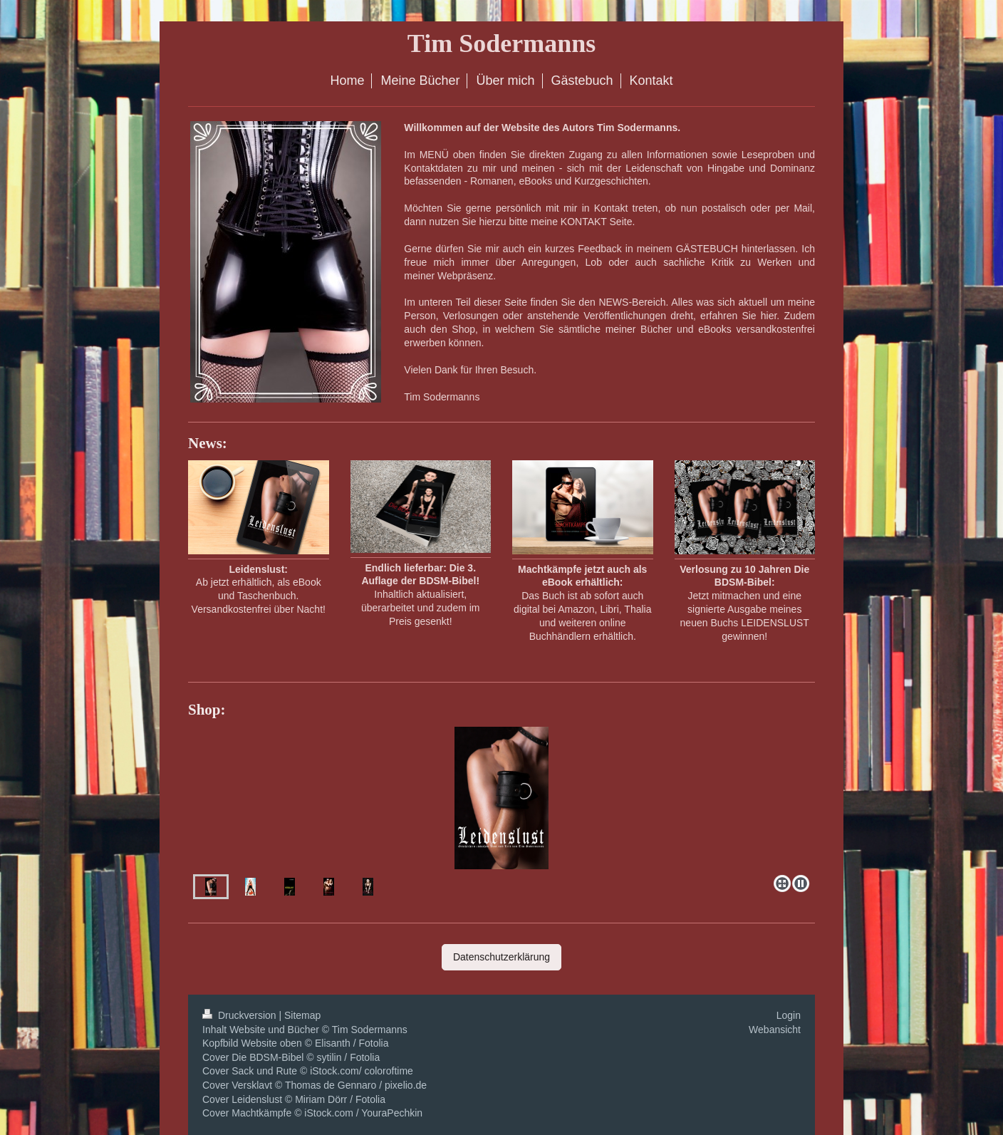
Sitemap (302, 1015)
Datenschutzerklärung (501, 957)
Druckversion (240, 1015)
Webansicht (775, 1029)
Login (788, 1015)
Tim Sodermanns (501, 43)
